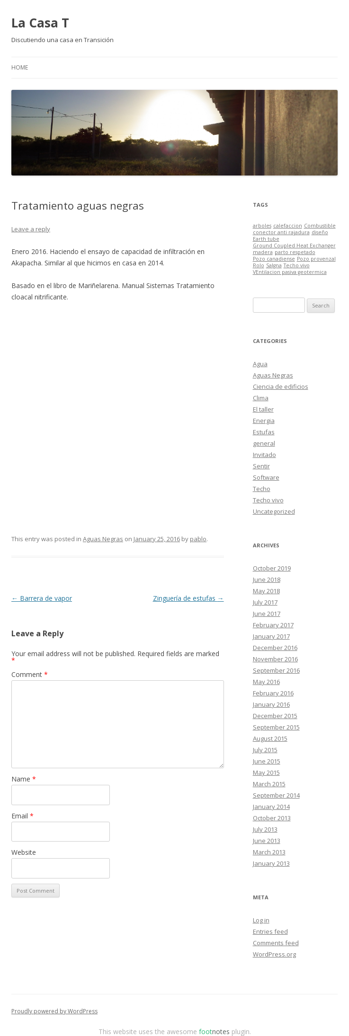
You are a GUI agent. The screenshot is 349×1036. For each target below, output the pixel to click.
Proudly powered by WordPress (54, 1011)
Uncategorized (274, 511)
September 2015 (276, 727)
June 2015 (266, 761)
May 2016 (266, 681)
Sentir (261, 466)
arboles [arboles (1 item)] (262, 225)
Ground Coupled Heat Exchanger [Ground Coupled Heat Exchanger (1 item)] (294, 245)
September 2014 (276, 795)
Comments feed (276, 943)
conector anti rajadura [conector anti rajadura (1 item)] (281, 232)
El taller (263, 409)
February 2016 (273, 693)
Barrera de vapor (41, 598)
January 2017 (271, 636)
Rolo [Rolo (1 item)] (258, 265)
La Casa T (40, 22)
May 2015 (266, 772)
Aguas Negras (103, 539)
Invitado (264, 454)
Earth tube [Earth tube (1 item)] (266, 239)
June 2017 (266, 613)
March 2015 (269, 784)
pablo (198, 539)
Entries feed (270, 931)
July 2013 (265, 829)
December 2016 (275, 647)
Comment (29, 674)
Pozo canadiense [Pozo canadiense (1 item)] (274, 258)
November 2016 (275, 659)
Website (23, 852)
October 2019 (272, 568)
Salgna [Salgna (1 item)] (274, 265)
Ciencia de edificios (280, 386)
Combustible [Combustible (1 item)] (320, 225)
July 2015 (265, 750)
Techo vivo (268, 500)
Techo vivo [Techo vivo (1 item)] (297, 265)
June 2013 (266, 840)
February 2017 (273, 625)
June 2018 (266, 579)
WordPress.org (274, 954)
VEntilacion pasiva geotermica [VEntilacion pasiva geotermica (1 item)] (290, 272)
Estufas (264, 432)
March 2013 (269, 852)
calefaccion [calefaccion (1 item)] (287, 225)
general (264, 443)
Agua (260, 364)
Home (19, 67)
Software (266, 477)
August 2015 (270, 738)
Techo (261, 488)
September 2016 (276, 670)
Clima (260, 398)
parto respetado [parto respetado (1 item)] (295, 252)
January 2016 (271, 704)
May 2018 (266, 591)
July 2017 (265, 602)
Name (23, 778)
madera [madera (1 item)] (263, 252)
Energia (264, 420)
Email (22, 815)
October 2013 (272, 818)
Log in (261, 920)
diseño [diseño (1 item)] (320, 232)
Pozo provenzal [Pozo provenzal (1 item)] (316, 258)
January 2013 (271, 863)
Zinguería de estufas (188, 598)
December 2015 (275, 715)
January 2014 (271, 806)
